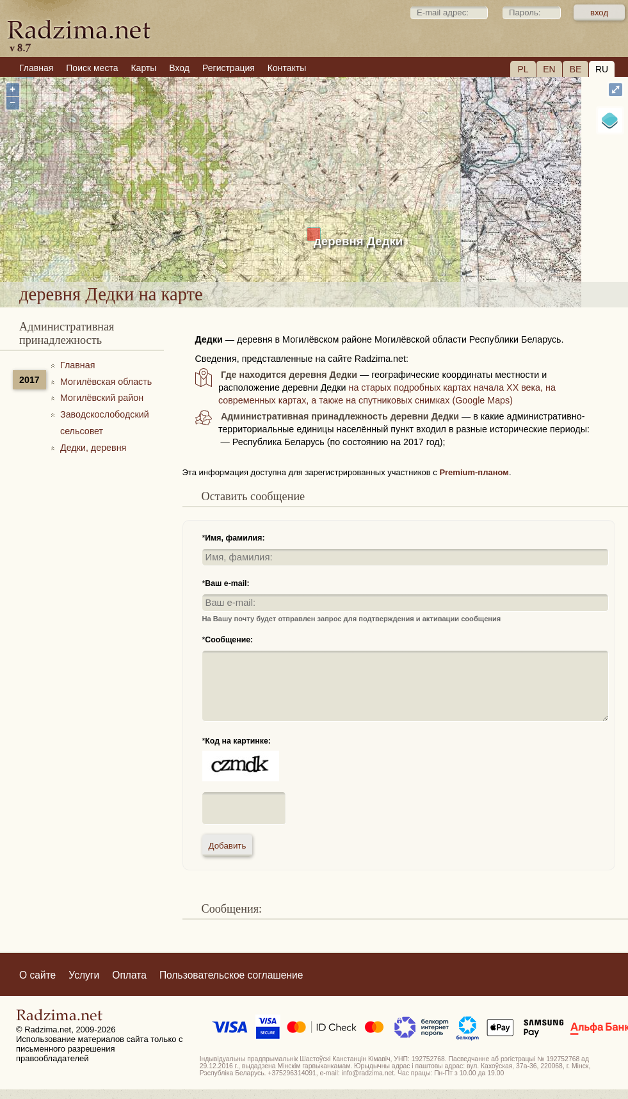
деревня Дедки (358, 241)
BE (576, 69)
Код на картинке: (238, 741)
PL (522, 69)
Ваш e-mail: (227, 583)
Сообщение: (229, 639)
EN (549, 69)
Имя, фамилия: (234, 537)
